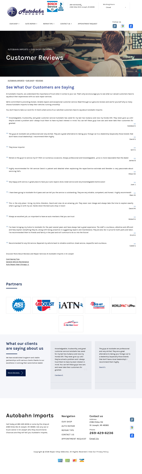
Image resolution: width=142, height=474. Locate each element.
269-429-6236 (75, 5)
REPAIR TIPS (48, 24)
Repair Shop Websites (59, 452)
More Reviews (15, 373)
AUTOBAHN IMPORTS (18, 49)
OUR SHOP (14, 24)
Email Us (94, 439)
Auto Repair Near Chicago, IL (17, 264)
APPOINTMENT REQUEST (87, 24)
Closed (108, 7)
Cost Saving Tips (13, 259)
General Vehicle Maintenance (17, 262)
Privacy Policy (102, 452)
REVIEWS (47, 49)
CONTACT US (65, 24)
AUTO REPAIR (30, 24)
